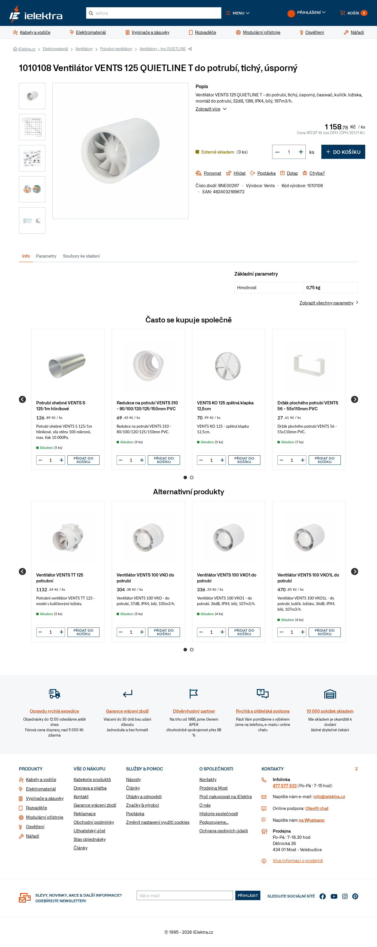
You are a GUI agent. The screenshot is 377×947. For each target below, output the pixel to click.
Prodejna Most (213, 787)
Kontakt (81, 796)
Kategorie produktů (92, 779)
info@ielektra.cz (329, 796)
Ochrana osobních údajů (223, 830)
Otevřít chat (316, 808)
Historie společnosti (218, 813)
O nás (205, 805)
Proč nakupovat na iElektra (225, 796)
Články (80, 847)
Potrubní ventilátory (116, 49)
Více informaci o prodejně (298, 860)
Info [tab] (26, 255)
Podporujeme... (214, 822)
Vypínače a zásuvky (45, 798)
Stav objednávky (90, 839)
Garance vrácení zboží (95, 805)
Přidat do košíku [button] (84, 460)
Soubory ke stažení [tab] (81, 255)
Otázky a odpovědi (144, 796)
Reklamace (85, 813)
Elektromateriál (55, 49)
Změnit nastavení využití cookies (157, 822)
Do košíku (343, 151)
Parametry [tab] (46, 255)
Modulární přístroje (44, 817)
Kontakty (207, 779)
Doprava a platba (90, 787)
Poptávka (135, 813)
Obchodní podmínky (94, 822)
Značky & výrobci (142, 805)
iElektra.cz (26, 49)
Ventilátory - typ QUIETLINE (163, 49)
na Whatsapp (312, 820)
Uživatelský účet (89, 830)
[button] (238, 13)
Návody (133, 779)
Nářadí (32, 836)
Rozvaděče (36, 807)
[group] (68, 399)
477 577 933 (285, 785)
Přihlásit (248, 895)
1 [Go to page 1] (185, 477)
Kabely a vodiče (41, 779)
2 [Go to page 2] (192, 477)
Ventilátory (84, 49)
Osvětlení (35, 826)
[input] (51, 460)
